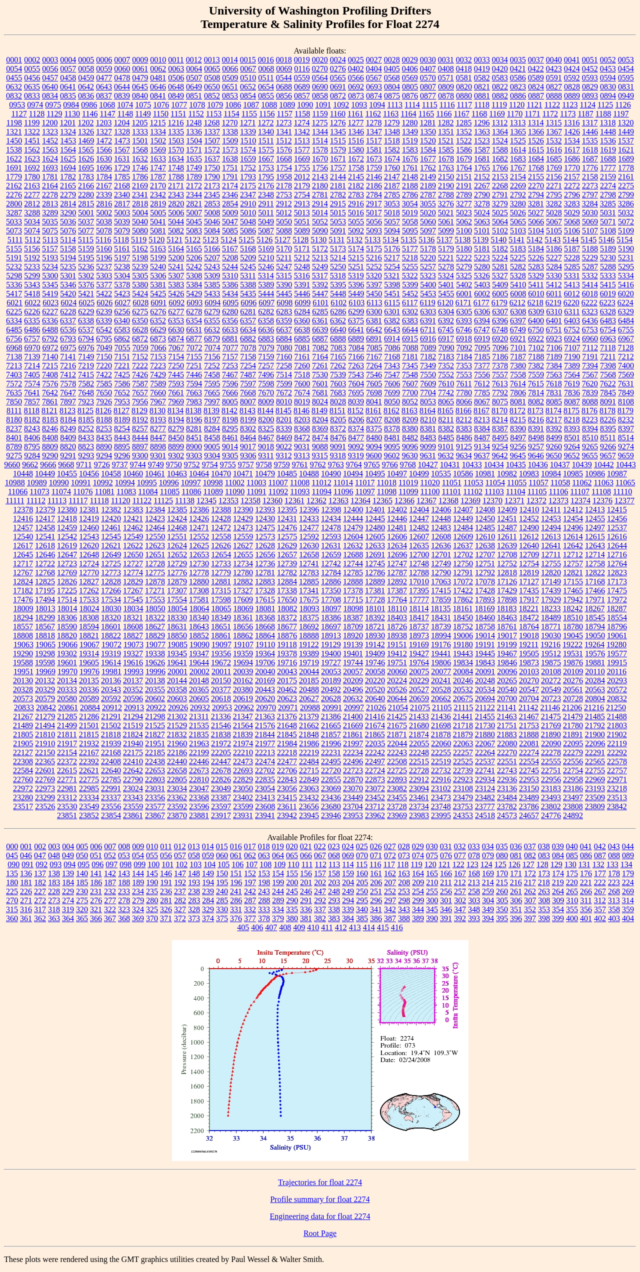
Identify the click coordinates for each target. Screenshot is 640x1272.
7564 (572, 374)
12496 (573, 527)
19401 (353, 653)
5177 (410, 248)
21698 (441, 725)
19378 (287, 653)
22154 (67, 752)
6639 (320, 329)
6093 (194, 302)
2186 (374, 185)
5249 (320, 266)
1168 (479, 113)
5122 (192, 239)
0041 (572, 59)
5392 (320, 284)
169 (488, 873)
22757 (617, 770)
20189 (331, 680)
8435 (104, 437)
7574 (32, 383)
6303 (428, 311)
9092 (356, 446)
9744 (138, 464)
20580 (67, 698)
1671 (338, 158)
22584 (23, 770)
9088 (320, 446)
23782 (507, 806)
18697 (331, 626)
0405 (392, 68)
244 (278, 891)
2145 (356, 176)
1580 (356, 149)
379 (278, 918)
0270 (320, 68)
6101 (320, 302)
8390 (518, 428)
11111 (15, 500)
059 (208, 855)
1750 (212, 167)
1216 (176, 122)
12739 (287, 563)
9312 (284, 455)
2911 (266, 203)
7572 (14, 383)
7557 (500, 374)
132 (598, 864)
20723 (551, 698)
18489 (551, 617)
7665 (212, 392)
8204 (320, 419)
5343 (32, 284)
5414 (590, 284)
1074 (125, 104)
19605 (89, 662)
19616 (133, 662)
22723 (353, 770)
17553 (155, 599)
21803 (617, 725)
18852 (199, 635)
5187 (572, 248)
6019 (608, 293)
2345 (212, 194)
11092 (278, 491)
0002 (32, 59)
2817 (122, 203)
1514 (320, 140)
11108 (601, 491)
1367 (554, 131)
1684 (536, 158)
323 (124, 909)
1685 (554, 158)
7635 (14, 392)
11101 (451, 491)
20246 (463, 680)
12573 (265, 536)
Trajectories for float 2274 (320, 1182)
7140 (50, 356)
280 (152, 900)
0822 (500, 86)
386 (376, 918)
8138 (194, 410)
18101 (376, 608)
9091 (338, 446)
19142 (375, 644)
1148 (125, 113)
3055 (428, 203)
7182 (428, 356)
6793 (68, 338)
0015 (248, 59)
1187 (585, 113)
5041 (158, 221)
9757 (246, 464)
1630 (104, 158)
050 (82, 855)
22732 (441, 770)
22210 (243, 752)
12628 (265, 545)
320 (82, 909)
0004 (68, 59)
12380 (67, 509)
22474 (265, 761)
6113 (374, 302)
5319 (356, 275)
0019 (302, 59)
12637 (463, 545)
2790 (482, 194)
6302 (410, 311)
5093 (374, 230)
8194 (176, 419)
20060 (397, 671)
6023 (50, 302)
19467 (507, 653)
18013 (46, 608)
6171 (464, 302)
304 (488, 900)
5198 (140, 257)
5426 (176, 293)
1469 (86, 140)
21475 (551, 716)
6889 (356, 338)
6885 (302, 338)
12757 (573, 563)
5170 (284, 248)
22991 (111, 788)
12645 (23, 554)
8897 (140, 446)
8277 (158, 428)
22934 (485, 779)
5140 (498, 239)
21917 (67, 743)
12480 (375, 527)
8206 (356, 419)
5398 (392, 284)
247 (320, 891)
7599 (284, 383)
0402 (356, 68)
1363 (482, 131)
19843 (485, 662)
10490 (331, 473)
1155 (249, 113)
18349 (221, 617)
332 (250, 909)
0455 (14, 77)
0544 (284, 77)
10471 (243, 473)
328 (194, 909)
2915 (338, 203)
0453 (608, 68)
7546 (374, 374)
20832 (617, 698)
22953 (529, 779)
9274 (626, 446)
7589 (158, 383)
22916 (441, 779)
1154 (231, 113)
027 (390, 846)
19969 (46, 671)
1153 (214, 113)
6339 (104, 320)
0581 (464, 77)
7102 (536, 347)
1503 (176, 140)
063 (264, 855)
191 (166, 882)
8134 (176, 410)
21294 (133, 716)
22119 (616, 743)
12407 (463, 509)
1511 (266, 140)
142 (110, 873)
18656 (243, 626)
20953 (222, 707)
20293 (617, 680)
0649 (194, 86)
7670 (266, 392)
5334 (626, 275)
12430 (265, 518)
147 (180, 873)
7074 (212, 347)
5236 (86, 266)
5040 (140, 221)
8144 (266, 410)
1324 (68, 131)
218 (544, 882)
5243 (212, 266)
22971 (617, 779)
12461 (111, 527)
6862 (122, 338)
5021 (446, 212)
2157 (572, 176)
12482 (419, 527)
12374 (580, 500)
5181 (482, 248)
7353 (464, 365)
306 (516, 900)
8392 (554, 428)
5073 (14, 230)
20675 (463, 698)
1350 (428, 131)
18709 (353, 626)
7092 (464, 347)
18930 (375, 635)
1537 (626, 140)
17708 (331, 599)
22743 (507, 770)
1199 (32, 122)
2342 (158, 194)
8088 (590, 401)
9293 (86, 455)
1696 (104, 167)
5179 (446, 248)
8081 (518, 401)
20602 (155, 698)
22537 (485, 761)
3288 (32, 212)
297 (390, 900)
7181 (410, 356)
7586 (122, 383)
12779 (221, 572)
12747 (397, 563)
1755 (302, 167)
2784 (374, 194)
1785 (122, 176)
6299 (356, 311)
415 (383, 927)
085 (572, 855)
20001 (178, 671)
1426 (572, 131)
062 (250, 855)
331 (236, 909)
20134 (67, 680)
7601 (320, 383)
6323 (590, 311)
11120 (120, 500)
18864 (265, 635)
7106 (554, 347)
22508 (397, 761)
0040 (554, 59)
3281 (536, 203)
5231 (626, 257)
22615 (67, 770)
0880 (464, 95)
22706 (287, 770)
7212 (626, 356)
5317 (320, 275)
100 (154, 864)
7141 (68, 356)
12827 (89, 581)
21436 (441, 716)
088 (614, 855)
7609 (428, 383)
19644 (199, 662)
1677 (428, 158)
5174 (356, 248)
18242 (572, 608)
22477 (287, 761)
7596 (230, 383)
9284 (32, 455)
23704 (353, 806)
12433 (309, 518)
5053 (338, 221)
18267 (594, 608)
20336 (89, 689)
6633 (230, 329)
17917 (529, 599)
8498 (536, 437)
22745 (529, 770)
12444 (353, 518)
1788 (176, 176)
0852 (212, 95)
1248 (194, 122)
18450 (463, 617)
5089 (302, 230)
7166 (356, 356)
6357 (248, 320)
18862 (243, 635)
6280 (230, 311)
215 (502, 882)
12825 (45, 581)
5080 (140, 230)
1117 (464, 104)
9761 (300, 464)
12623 (155, 545)
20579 (45, 698)
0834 (50, 95)
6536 (68, 329)
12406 (441, 509)
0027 (374, 59)
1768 (536, 167)
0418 (464, 68)
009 (138, 846)
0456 (32, 77)
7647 (68, 392)
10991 (81, 482)
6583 (122, 329)
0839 (122, 95)
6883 (266, 338)
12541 (45, 536)
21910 (45, 743)
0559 (302, 77)
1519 (410, 140)
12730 (199, 563)
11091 (256, 491)
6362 (338, 320)
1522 (464, 140)
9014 (230, 446)
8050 (392, 401)
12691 (375, 554)
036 (516, 846)
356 (586, 909)
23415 (287, 797)
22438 (155, 761)
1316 (572, 122)
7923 (86, 401)
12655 (243, 554)
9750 (174, 464)
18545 (595, 617)
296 (376, 900)
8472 (302, 437)
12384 (155, 509)
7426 (140, 374)
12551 (177, 536)
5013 (302, 212)
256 (446, 891)
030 (432, 846)
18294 (23, 617)
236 (166, 891)
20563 (595, 689)
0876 (410, 95)
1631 (122, 158)
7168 (392, 356)
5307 (176, 275)
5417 (14, 293)
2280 (86, 194)
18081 (266, 608)
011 (166, 846)
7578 (68, 383)
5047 (230, 221)
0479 (140, 77)
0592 (572, 77)
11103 (494, 491)
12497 (595, 527)
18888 (309, 635)
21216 (594, 707)
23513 (617, 797)
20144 (177, 680)
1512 (284, 140)
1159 (320, 113)
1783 (86, 176)
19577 (617, 653)
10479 (265, 473)
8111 (14, 410)
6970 (32, 347)
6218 (536, 302)
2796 (572, 194)
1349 (410, 131)
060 (222, 855)
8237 (14, 428)
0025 (356, 59)
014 (208, 846)
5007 (194, 212)
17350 (331, 590)
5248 (302, 266)
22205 (221, 752)
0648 (176, 86)
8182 (32, 419)
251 (376, 891)
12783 (309, 572)
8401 (14, 437)
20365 (199, 689)
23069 (331, 788)
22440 (177, 761)
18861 (221, 635)
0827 (554, 86)
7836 (572, 392)
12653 (199, 554)
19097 (222, 644)
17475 (617, 590)
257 (460, 891)
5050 (284, 221)
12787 (397, 572)
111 (307, 864)
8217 (554, 419)
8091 (608, 401)
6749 (518, 329)
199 (278, 882)
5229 (590, 257)
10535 (441, 473)
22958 (573, 779)
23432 (309, 797)
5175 (374, 248)
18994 (441, 635)
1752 (248, 167)
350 (502, 909)
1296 (482, 122)
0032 (464, 59)
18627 (155, 626)
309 (558, 900)
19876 (573, 662)
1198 (14, 122)
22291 (595, 752)
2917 (374, 203)
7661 (176, 392)
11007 (278, 482)
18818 (45, 635)
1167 (462, 113)
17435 (529, 590)
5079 (122, 230)
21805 (23, 734)
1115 (430, 104)
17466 (595, 590)
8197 (212, 419)
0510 (248, 77)
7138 (14, 356)
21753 (529, 725)
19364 (265, 653)
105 (224, 864)
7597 (248, 383)
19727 (331, 662)
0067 (248, 68)
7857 (32, 401)
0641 (68, 86)
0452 (590, 68)
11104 (516, 491)
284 (208, 900)
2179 (302, 185)
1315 (554, 122)
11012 (321, 482)
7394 (590, 365)
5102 (500, 230)
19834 (463, 662)
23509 (595, 797)
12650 (133, 554)
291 (306, 900)
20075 (419, 671)
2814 (68, 203)
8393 (572, 428)
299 (418, 900)
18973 (419, 635)
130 (570, 864)
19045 (573, 635)
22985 (89, 788)
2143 (320, 176)
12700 (419, 554)
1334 (158, 131)
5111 (15, 239)
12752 (507, 563)
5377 (104, 284)
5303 (104, 275)
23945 (309, 815)
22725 (397, 770)
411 (326, 927)
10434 (494, 464)
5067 (554, 221)
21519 (133, 725)
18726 (397, 626)
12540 (23, 536)
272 (40, 900)
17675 (309, 599)
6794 (86, 338)
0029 (410, 59)
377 (250, 918)
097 (112, 864)
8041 (374, 401)
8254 (122, 428)
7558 (518, 374)
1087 (251, 104)
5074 (32, 230)
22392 (89, 761)
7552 (446, 374)
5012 (284, 212)
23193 (595, 788)
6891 (374, 338)
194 (208, 882)
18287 (616, 608)
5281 (500, 266)
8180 (14, 419)
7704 (428, 392)
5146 (606, 239)
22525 (463, 761)
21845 (287, 734)
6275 (140, 311)
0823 (518, 86)
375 (222, 918)
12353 (228, 500)
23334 (89, 797)
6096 (248, 302)
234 (138, 891)
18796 (617, 626)
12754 (529, 563)
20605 (199, 698)
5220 (428, 257)
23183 (551, 788)
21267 (23, 716)
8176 (590, 410)
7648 (86, 392)
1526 (536, 140)
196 (236, 882)
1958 (284, 176)
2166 (86, 185)
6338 (86, 320)
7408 (50, 374)
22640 (111, 770)
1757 (338, 167)
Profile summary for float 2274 (320, 1199)
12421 (133, 518)
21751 (507, 725)
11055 (516, 482)
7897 (68, 401)
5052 (320, 221)
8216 (536, 419)
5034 (32, 221)
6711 (428, 329)
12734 (243, 563)
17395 (419, 590)
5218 (410, 257)
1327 (104, 131)
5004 (140, 212)
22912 (419, 779)
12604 (353, 536)
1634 (176, 158)
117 (389, 864)
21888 (529, 734)
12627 (243, 545)
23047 (199, 788)
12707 (485, 554)
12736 (265, 563)
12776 (177, 572)
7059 (140, 347)
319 (68, 909)
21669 (353, 725)
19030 (551, 635)
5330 (554, 275)
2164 (50, 185)
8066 (464, 401)
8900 (194, 446)
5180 (464, 248)
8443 (122, 437)
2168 (122, 185)
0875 (392, 95)
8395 (608, 428)
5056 (374, 221)
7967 (158, 401)
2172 (194, 185)
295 (362, 900)
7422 (104, 374)
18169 (484, 608)
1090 (305, 104)
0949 (626, 95)
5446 (302, 293)
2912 (284, 203)
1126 (622, 104)
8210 (428, 419)
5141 (516, 239)
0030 (428, 59)
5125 (246, 239)
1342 (302, 131)
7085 (374, 347)
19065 (46, 644)
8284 (212, 428)
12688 (353, 554)
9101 (446, 446)
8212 (464, 419)
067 (320, 855)
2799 (626, 194)
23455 (397, 797)
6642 (374, 329)
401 (586, 918)
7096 (500, 347)
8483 (428, 437)
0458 (68, 77)
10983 (529, 473)
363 (54, 918)
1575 (266, 149)
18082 (288, 608)
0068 (266, 68)
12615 (595, 536)
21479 (573, 716)
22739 (463, 770)
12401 (375, 509)
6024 (68, 302)
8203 (302, 419)
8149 (320, 410)
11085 (170, 491)
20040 (265, 671)
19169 (419, 644)
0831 (626, 86)
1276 (338, 122)
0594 (608, 77)
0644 (122, 86)
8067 (482, 401)
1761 (410, 167)
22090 (551, 743)
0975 (53, 104)
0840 (140, 95)
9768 (408, 464)
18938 (397, 635)
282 (180, 900)
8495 (500, 437)
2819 (158, 203)
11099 (408, 491)
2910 (248, 203)
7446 (194, 374)
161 (376, 873)
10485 (287, 473)
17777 (419, 599)
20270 (529, 680)
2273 (590, 185)
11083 (126, 491)
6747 (482, 329)
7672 (284, 392)
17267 (133, 590)
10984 (551, 473)
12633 (375, 545)
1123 (570, 104)
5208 (230, 257)
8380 (410, 428)
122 (458, 864)
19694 (243, 662)
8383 (464, 428)
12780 (243, 572)
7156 (212, 356)
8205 (338, 419)
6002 (482, 293)
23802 (551, 806)
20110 (594, 671)
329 (208, 909)
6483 (608, 320)
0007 (122, 59)
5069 (590, 221)
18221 (528, 608)
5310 (230, 275)
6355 (212, 320)
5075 (50, 230)
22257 (463, 752)
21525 (155, 725)
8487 (482, 437)
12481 (397, 527)
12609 (463, 536)
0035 (518, 59)
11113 (57, 500)
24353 (463, 815)
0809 (446, 86)
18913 (331, 635)
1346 (356, 131)
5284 (554, 266)
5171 (302, 248)
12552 (199, 536)
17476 (23, 599)
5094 (392, 230)
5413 (572, 284)
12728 (155, 563)
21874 (419, 734)
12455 (595, 518)
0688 (284, 86)
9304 (212, 455)
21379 (309, 716)
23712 (375, 806)
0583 (500, 77)
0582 (482, 77)
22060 (441, 743)
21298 (155, 716)
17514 (67, 599)
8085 (554, 401)
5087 (266, 230)
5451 (392, 293)
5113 (50, 239)
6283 (284, 311)
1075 (143, 104)
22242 (375, 752)
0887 (536, 95)
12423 (155, 518)
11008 (300, 482)
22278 (551, 752)
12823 (617, 572)
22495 (331, 761)
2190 (446, 185)
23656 (309, 806)
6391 (428, 320)
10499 (419, 473)
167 (460, 873)
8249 (68, 428)
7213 (14, 365)
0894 (608, 95)
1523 (482, 140)
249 (348, 891)
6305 (464, 311)
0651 (230, 86)
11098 (386, 491)
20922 (156, 707)
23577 (155, 806)
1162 (373, 113)
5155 (14, 248)
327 (180, 909)
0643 (104, 86)
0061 (140, 68)
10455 (67, 473)
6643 (392, 329)
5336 (14, 284)
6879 (212, 338)
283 (194, 900)
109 (280, 864)
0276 (338, 68)
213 (474, 882)
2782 (338, 194)
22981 (67, 788)
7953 (122, 401)
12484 (463, 527)
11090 (234, 491)
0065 (212, 68)
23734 (419, 806)
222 (600, 882)
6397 (518, 320)
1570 (176, 149)
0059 (104, 68)
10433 (472, 464)
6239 (104, 311)
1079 (215, 104)
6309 (536, 311)
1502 (158, 140)
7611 (464, 383)
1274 (302, 122)
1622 (14, 158)
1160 (338, 113)
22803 (155, 779)
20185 (309, 680)
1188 (603, 113)
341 (376, 909)
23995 (441, 815)
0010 (158, 59)
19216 (550, 644)
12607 (419, 536)
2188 (410, 185)
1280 (410, 122)
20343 (111, 689)
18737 (419, 626)
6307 (500, 311)
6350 (140, 320)
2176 (266, 185)
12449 (463, 518)
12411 (550, 509)
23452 (375, 797)
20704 (529, 698)
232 (110, 891)
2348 (266, 194)
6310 (554, 311)
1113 (394, 104)
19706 (265, 662)
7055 (122, 347)
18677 (287, 626)
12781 (265, 572)
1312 (500, 122)
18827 (133, 635)
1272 (266, 122)
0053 (626, 59)
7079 (266, 347)
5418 (32, 293)
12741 (309, 563)
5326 (482, 275)
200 (292, 882)
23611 (286, 806)
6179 (500, 302)
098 (126, 864)
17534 (111, 599)
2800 (14, 203)
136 (26, 873)
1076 (161, 104)
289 (278, 900)
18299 (45, 617)
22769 (45, 779)
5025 (500, 212)
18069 (244, 608)
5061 (446, 221)
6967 (626, 338)
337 (320, 909)
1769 (554, 167)
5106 (572, 230)
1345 (338, 131)
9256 (518, 446)
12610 (485, 536)
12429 (243, 518)
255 (432, 891)
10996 (169, 482)
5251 (356, 266)
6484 (626, 320)
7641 (32, 392)
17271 (155, 590)
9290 (50, 455)
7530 (320, 374)
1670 (320, 158)
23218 (617, 788)
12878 (155, 581)
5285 (572, 266)
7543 (356, 374)
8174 (554, 410)
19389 (309, 653)
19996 (156, 671)
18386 (331, 617)
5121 (174, 239)
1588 (500, 149)
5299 (32, 275)
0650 (212, 86)
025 (362, 846)
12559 (243, 536)
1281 (428, 122)
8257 (140, 428)
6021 (14, 302)
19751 (397, 662)
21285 (67, 716)
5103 (518, 230)
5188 (590, 248)
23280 (23, 797)
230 (82, 891)
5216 (374, 257)
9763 (336, 464)
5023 (464, 212)
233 (124, 891)
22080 (507, 743)
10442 (604, 464)
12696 (397, 554)
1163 (390, 113)
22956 (551, 779)
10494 (353, 473)
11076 (82, 491)
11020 (430, 482)
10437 (560, 464)
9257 (536, 446)
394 (488, 918)
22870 (353, 779)
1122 (552, 104)
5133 (372, 239)
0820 (464, 86)
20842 (46, 707)
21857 (331, 734)
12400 (353, 509)
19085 (178, 644)
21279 (45, 716)
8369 (320, 428)
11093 (300, 491)
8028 (338, 401)
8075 (500, 401)
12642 (573, 545)
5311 (248, 275)
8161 (374, 410)
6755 (626, 329)
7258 (284, 365)
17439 (551, 590)
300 (432, 900)
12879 (177, 581)
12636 (441, 545)
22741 (485, 770)
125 (500, 864)
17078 (485, 581)
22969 (595, 779)
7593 (176, 383)
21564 (243, 725)
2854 (230, 203)
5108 (608, 230)
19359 (243, 653)
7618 (554, 383)
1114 (412, 104)
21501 (89, 725)
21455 (485, 716)
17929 (551, 599)
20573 (23, 698)
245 (292, 891)
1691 (14, 167)
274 (68, 900)
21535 (199, 725)
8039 (356, 401)
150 (222, 873)
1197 (620, 113)
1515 (338, 140)
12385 (177, 509)
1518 (392, 140)
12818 (507, 572)
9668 (66, 464)
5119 (138, 239)
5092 (356, 230)
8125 (86, 410)
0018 (284, 59)
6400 (536, 320)
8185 (86, 419)
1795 (266, 176)
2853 (212, 203)
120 (430, 864)
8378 (392, 428)
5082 (176, 230)
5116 (103, 239)
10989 (37, 482)
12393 (265, 509)
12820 (551, 572)
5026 (518, 212)
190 (152, 882)
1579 (338, 149)
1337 (212, 131)
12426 (199, 518)
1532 (554, 140)
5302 (86, 275)
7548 (410, 374)
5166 (212, 248)
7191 (590, 356)
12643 (595, 545)
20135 (89, 680)
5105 (554, 230)
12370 (492, 500)
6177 (482, 302)
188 (124, 882)
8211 (446, 419)
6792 (50, 338)
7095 (482, 347)
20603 (177, 698)
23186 (573, 788)
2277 (32, 194)
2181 (338, 185)
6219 (554, 302)
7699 (392, 392)
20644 (397, 698)
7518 (302, 374)
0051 (590, 59)
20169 (265, 680)
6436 (590, 320)
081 (516, 855)
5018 (392, 212)
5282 (518, 266)
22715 (309, 770)
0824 (536, 86)
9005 (212, 446)
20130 (23, 680)
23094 (419, 788)
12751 (485, 563)
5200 (176, 257)
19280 (616, 644)
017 (250, 846)
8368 (302, 428)
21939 (111, 743)
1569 (158, 149)
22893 (397, 779)
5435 (248, 293)
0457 (50, 77)
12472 (221, 527)
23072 (375, 788)
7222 (140, 365)
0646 (158, 86)
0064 (194, 68)
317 (40, 909)
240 (222, 891)
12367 (426, 500)
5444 (266, 293)
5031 (608, 212)
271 (26, 900)
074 (418, 855)
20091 (485, 671)
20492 (331, 689)
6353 (176, 320)
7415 (86, 374)
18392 (375, 617)
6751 (554, 329)
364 (68, 918)
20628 (331, 698)
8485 (446, 437)
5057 (392, 221)
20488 (309, 689)
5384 (194, 284)
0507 (194, 77)
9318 (338, 455)
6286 (338, 311)
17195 (45, 590)
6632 (212, 329)
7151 (122, 356)
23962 (375, 815)
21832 (177, 734)
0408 (446, 68)
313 (614, 900)
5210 (266, 257)
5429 (194, 293)
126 (514, 864)
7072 (194, 347)
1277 (356, 122)
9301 (158, 455)
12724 (89, 563)
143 (124, 873)
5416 (626, 284)
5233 (32, 266)
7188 (536, 356)
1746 (140, 167)
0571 (446, 77)
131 (584, 864)
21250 (616, 707)
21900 (595, 734)
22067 (485, 743)
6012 (572, 293)
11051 (452, 482)
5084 (212, 230)
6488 (50, 329)
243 (264, 891)
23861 (133, 815)
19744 (353, 662)
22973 (45, 788)
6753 (590, 329)
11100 (430, 491)
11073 (39, 491)
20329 (45, 689)
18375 (309, 617)
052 (110, 855)
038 (544, 846)
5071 (608, 221)
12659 (331, 554)
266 (586, 891)
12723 (67, 563)
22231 (331, 752)
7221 (122, 365)
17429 (507, 590)
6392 (446, 320)
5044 (176, 221)
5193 (50, 257)
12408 (485, 509)
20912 (112, 707)
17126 (507, 581)
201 (306, 882)
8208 (392, 419)
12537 (617, 527)
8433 (86, 437)
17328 (265, 590)
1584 (428, 149)
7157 (230, 356)
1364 (500, 131)
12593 (331, 536)
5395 (338, 284)
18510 (573, 617)
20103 (529, 671)
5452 (410, 293)
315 (12, 909)
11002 (234, 482)
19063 (24, 644)
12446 (397, 518)
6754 (608, 329)
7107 (572, 347)
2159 (608, 176)
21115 (463, 707)
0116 (302, 68)
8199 (248, 419)
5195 (86, 257)
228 (54, 891)
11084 (148, 491)
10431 (450, 464)
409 (299, 927)
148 (194, 873)
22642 (133, 770)
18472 (529, 617)
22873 (375, 779)
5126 (264, 239)
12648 (89, 554)
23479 (463, 797)
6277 (176, 311)
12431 (287, 518)
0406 (410, 68)
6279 (212, 311)
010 (152, 846)
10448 (23, 473)
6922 (536, 338)
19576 (595, 653)
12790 (441, 572)
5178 (428, 248)
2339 (104, 194)
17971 (595, 599)
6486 (32, 329)
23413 (265, 797)
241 (236, 891)
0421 (518, 68)
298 (404, 900)
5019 (410, 212)
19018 (529, 635)
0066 (230, 68)
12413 (595, 509)
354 (558, 909)
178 (614, 873)
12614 (573, 536)
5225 (518, 257)
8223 (590, 419)
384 (348, 918)
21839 (243, 734)
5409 (500, 284)
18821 (89, 635)
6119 (427, 302)
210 (432, 882)
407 (271, 927)
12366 (404, 500)
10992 (103, 482)
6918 (464, 338)
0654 (266, 86)
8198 (230, 419)
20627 (309, 698)
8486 (464, 437)
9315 (320, 455)
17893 (485, 599)
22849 (309, 779)
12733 (221, 563)
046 (26, 855)
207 (390, 882)
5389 (266, 284)
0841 (158, 95)
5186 (554, 248)
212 (460, 882)
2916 (356, 203)
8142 (230, 410)
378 (264, 918)
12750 (463, 563)
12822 (595, 572)
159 (348, 873)
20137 (133, 680)
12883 (265, 581)
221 (586, 882)
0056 (50, 68)
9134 (482, 446)
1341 (284, 131)
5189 (608, 248)
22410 (133, 761)
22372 (67, 761)
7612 (482, 383)
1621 (626, 149)
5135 (408, 239)
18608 (133, 626)
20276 (573, 680)
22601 (45, 770)
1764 (464, 167)
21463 (507, 716)
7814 (536, 392)
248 (334, 891)
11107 (580, 491)
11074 (61, 491)
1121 (534, 104)
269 (628, 891)
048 (54, 855)
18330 (177, 617)
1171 (532, 113)
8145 (284, 410)
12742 (331, 563)
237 (180, 891)
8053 (428, 401)
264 (558, 891)
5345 (50, 284)
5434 (230, 293)
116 (375, 864)
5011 (266, 212)
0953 (17, 104)
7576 (50, 383)
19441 (441, 653)
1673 (374, 158)
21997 (353, 743)
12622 (133, 545)
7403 (14, 374)
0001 (14, 59)
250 (362, 891)
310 (572, 900)
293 (334, 900)
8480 (374, 437)
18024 (90, 608)
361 (26, 918)
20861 (68, 707)
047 (40, 855)
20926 (178, 707)
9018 (266, 446)
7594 (194, 383)
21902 (617, 734)
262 (530, 891)
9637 (482, 455)
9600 (374, 455)
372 (180, 918)
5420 (68, 293)
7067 (176, 347)
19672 (221, 662)
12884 (287, 581)
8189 (122, 419)
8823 (86, 446)
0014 (230, 59)
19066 (68, 644)
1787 (158, 176)
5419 (50, 293)
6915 (410, 338)
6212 (518, 302)
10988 (15, 482)
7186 (500, 356)
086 (586, 855)
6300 (374, 311)
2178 (284, 185)
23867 (155, 815)
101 (168, 864)
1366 (536, 131)
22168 (111, 752)
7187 (518, 356)
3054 (410, 203)
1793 (248, 176)
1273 (284, 122)
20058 (375, 671)
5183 (518, 248)
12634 (397, 545)
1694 (68, 167)
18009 (24, 608)
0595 (626, 77)
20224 (397, 680)
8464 (248, 437)
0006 (104, 59)
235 (152, 891)
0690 (320, 86)
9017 (248, 446)
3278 (482, 203)
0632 (14, 86)
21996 (331, 743)
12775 (155, 572)
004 (68, 846)
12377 (624, 500)
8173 (536, 410)
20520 (375, 689)
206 (376, 882)
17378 (353, 590)
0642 (86, 86)
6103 (356, 302)
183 (54, 882)
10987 (617, 473)
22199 (199, 752)
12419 (89, 518)
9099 (428, 446)
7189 (554, 356)
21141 (506, 707)
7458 (212, 374)
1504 (194, 140)
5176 (392, 248)
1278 (374, 122)
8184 (68, 419)
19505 (529, 653)
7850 (14, 401)
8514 (626, 437)
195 (222, 882)
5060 (428, 221)
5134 (390, 239)
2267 (482, 185)
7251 (194, 365)
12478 (331, 527)
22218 (287, 752)
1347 (374, 131)
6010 (536, 293)
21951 (155, 743)
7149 (86, 356)
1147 (107, 113)
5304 (122, 275)
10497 (397, 473)
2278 (50, 194)
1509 (230, 140)
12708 (507, 554)
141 (96, 873)
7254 (248, 365)
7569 (626, 374)
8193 (158, 419)
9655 (590, 455)
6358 (266, 320)
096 (98, 864)
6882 (248, 338)
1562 (32, 149)
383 (334, 918)
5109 (626, 230)
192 (180, 882)
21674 (375, 725)
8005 (230, 401)
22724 (375, 770)
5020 (428, 212)
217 (530, 882)
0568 (392, 77)
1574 (248, 149)
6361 (320, 320)
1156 (266, 113)
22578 (617, 761)
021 (306, 846)
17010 (419, 581)
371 (166, 918)
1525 (518, 140)
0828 (572, 86)
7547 (392, 374)
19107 (244, 644)
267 (600, 891)
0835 (68, 95)
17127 (529, 581)
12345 (206, 500)
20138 (155, 680)
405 (243, 927)
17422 (463, 590)
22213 (265, 752)
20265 (507, 680)
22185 (155, 752)
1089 (287, 104)
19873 (529, 662)
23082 (397, 788)
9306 (248, 455)
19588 (23, 662)
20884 (90, 707)
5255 (410, 266)
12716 (617, 554)
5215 (356, 257)
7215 (50, 365)
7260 (302, 365)
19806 (441, 662)
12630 (309, 545)
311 (586, 900)
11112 (36, 500)
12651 (155, 554)
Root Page (320, 1233)
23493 (551, 797)
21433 (419, 716)
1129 (54, 113)
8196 (194, 419)
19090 (200, 644)
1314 (536, 122)
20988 (310, 707)
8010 (284, 401)
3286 (626, 203)
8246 (50, 428)
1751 (230, 167)
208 (404, 882)
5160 (104, 248)
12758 (595, 563)
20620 (265, 698)
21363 (265, 716)
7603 (338, 383)
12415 (617, 509)
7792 (500, 392)
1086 (233, 104)
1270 (230, 122)
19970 (68, 671)
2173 (212, 185)
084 (558, 855)
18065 (222, 608)
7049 (104, 347)
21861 (353, 734)
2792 (518, 194)
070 (362, 855)
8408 (50, 437)
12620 (89, 545)
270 (12, 900)
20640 (375, 698)
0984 (71, 104)
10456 (89, 473)
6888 (338, 338)
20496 (353, 689)
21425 (397, 716)
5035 (50, 221)
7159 (266, 356)
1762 (428, 167)
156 (306, 873)
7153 (158, 356)
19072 (112, 644)
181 (26, 882)
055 (152, 855)
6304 (446, 311)
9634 (464, 455)
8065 (446, 401)
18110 (397, 608)
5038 (104, 221)
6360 (302, 320)
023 (334, 846)
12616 (617, 536)
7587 (140, 383)
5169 (266, 248)
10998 (213, 482)
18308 (89, 617)
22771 (67, 779)
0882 (500, 95)
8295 (230, 428)
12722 (45, 563)
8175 (572, 410)
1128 (36, 113)
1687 (590, 158)
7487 (248, 374)
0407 (428, 68)
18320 (111, 617)
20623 (287, 698)
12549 (133, 536)
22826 (221, 779)
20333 (67, 689)
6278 (194, 311)
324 (138, 909)
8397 (626, 428)
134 (626, 864)
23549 (89, 806)
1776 (590, 167)
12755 (551, 563)
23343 (133, 797)
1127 (18, 113)
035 (502, 846)
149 (208, 873)
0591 (554, 77)
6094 (212, 302)
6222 (590, 302)
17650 (287, 599)
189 (138, 882)
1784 (104, 176)
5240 (158, 266)
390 (432, 918)
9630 (410, 455)
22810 (199, 779)
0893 (590, 95)
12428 (221, 518)
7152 (140, 356)
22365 (45, 761)
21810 (45, 734)
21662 (309, 725)
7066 (158, 347)
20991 (332, 707)
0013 (212, 59)
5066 (536, 221)
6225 (14, 311)
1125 (605, 104)
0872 (338, 95)
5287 (590, 266)
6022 (32, 302)
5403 (482, 284)
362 (40, 918)
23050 (243, 788)
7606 (392, 383)
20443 (265, 689)
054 (138, 855)
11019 (408, 482)
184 (68, 882)
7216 (68, 365)
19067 (90, 644)
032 (460, 846)
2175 (248, 185)
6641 (356, 329)
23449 (353, 797)
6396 (500, 320)
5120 (156, 239)
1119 (499, 104)
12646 (45, 554)
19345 (177, 653)
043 (614, 846)
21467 (529, 716)
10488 (309, 473)
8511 (608, 437)
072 (390, 855)
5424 (140, 293)
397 (530, 918)
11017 (364, 482)
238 (194, 891)
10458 (111, 473)
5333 (608, 275)
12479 (353, 527)
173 (544, 873)
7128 (626, 347)
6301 (392, 311)
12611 (506, 536)
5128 (300, 239)
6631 (194, 329)
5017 (374, 212)
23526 (45, 806)
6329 (626, 311)
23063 (309, 788)
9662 (30, 464)
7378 (500, 365)
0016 (266, 59)
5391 (302, 284)
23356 (155, 797)
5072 (626, 221)
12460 (89, 527)
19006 (463, 635)
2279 (68, 194)
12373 (558, 500)
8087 (572, 401)
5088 (284, 230)
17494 (45, 599)
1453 (68, 140)
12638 (485, 545)
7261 (320, 365)
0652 (248, 86)
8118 (32, 410)
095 (84, 864)
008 (124, 846)
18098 (354, 608)
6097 (266, 302)
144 (138, 873)
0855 (266, 95)
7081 (302, 347)
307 (530, 900)
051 (96, 855)
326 (166, 909)
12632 (353, 545)
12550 (155, 536)
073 (404, 855)
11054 (495, 482)
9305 (230, 455)
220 (572, 882)
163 (404, 873)
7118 (608, 347)
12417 (45, 518)
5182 (500, 248)
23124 (485, 788)
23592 (177, 806)
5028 (554, 212)
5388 (248, 284)
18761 (507, 626)
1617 (572, 149)
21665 (331, 725)
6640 (338, 329)
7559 (536, 374)
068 (334, 855)
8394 (590, 428)
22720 (331, 770)
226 (26, 891)
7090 (446, 347)
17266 (111, 590)
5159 (86, 248)
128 (542, 864)
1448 (608, 131)
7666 (230, 392)
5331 (572, 275)
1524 (500, 140)
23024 (133, 788)
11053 (473, 482)
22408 (111, 761)
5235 (68, 266)
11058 (560, 482)
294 (348, 900)
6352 (158, 320)
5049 (266, 221)
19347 (199, 653)
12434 (331, 518)
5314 (266, 275)
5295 (626, 266)
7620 (590, 383)
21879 (463, 734)
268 (614, 891)
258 (474, 891)
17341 (309, 590)
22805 (177, 779)
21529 (177, 725)
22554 (529, 761)
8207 (374, 419)
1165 (426, 113)
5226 (536, 257)
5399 (410, 284)
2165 (68, 185)
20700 (507, 698)
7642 (50, 392)
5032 (626, 212)
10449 (45, 473)
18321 (133, 617)
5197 (122, 257)
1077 (179, 104)
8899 (176, 446)
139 (68, 873)
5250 (338, 266)
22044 (397, 743)
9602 (392, 455)
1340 (266, 131)
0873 (356, 95)
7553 (464, 374)
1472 (104, 140)
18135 (440, 608)
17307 (177, 590)
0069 (284, 68)
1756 (320, 167)
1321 (14, 131)
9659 (626, 455)
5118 (121, 239)
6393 (464, 320)
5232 (14, 266)
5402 (464, 284)
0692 (356, 86)
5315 (284, 275)
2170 (158, 185)
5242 (194, 266)
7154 (176, 356)
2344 (194, 194)
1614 (518, 149)
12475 (265, 527)
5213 (320, 257)
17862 (463, 599)
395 (502, 918)
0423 (554, 68)
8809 (50, 446)
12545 (111, 536)
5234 (50, 266)
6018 (590, 293)
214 (488, 882)
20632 (353, 698)
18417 (419, 617)
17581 (199, 599)
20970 (266, 707)
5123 (210, 239)
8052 (410, 401)
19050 (595, 635)
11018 (386, 482)
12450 (485, 518)
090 (14, 864)
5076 (68, 230)
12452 (529, 518)
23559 (133, 806)
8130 (158, 410)
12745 (375, 563)
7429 (158, 374)
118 (402, 864)
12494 (551, 527)
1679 (464, 158)
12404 (419, 509)
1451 (32, 140)
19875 (551, 662)
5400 (428, 284)
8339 (284, 428)
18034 (134, 608)
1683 (518, 158)
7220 (104, 365)
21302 (177, 716)
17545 (133, 599)
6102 (338, 302)
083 (544, 855)
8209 (410, 419)
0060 (122, 68)
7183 (446, 356)
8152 (356, 410)
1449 (626, 131)
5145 (588, 239)
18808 (23, 635)
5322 (410, 275)
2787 (428, 194)
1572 (212, 149)
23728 (397, 806)
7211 (608, 356)
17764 (397, 599)
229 (68, 891)
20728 (573, 698)
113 (334, 864)
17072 (463, 581)
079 (488, 855)
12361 (294, 500)
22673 (199, 770)
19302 (67, 653)
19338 (155, 653)
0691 (338, 86)
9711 (84, 464)
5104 (536, 230)
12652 (177, 554)
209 (418, 882)
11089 (213, 491)
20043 (287, 671)
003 (54, 846)
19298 (45, 653)
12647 (67, 554)
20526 (397, 689)
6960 (590, 338)
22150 (45, 752)
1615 (536, 149)
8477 (356, 437)
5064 (500, 221)
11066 (18, 491)
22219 (309, 752)
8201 (284, 419)
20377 (221, 689)
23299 (45, 797)
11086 (191, 491)
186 (96, 882)
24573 (507, 815)
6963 (608, 338)
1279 (392, 122)
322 (110, 909)
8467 (266, 437)
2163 (32, 185)
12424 (177, 518)
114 (348, 864)
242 (250, 891)
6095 (230, 302)
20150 (221, 680)
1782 (68, 176)
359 (628, 909)
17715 (353, 599)
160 (362, 873)
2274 (608, 185)
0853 (230, 95)
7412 (68, 374)
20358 (177, 689)
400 (572, 918)
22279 (573, 752)
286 (236, 900)
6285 (320, 311)
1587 (482, 149)
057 (180, 855)
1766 (500, 167)
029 (418, 846)
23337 (111, 797)
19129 (331, 644)
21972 (221, 743)
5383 (176, 284)
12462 (133, 527)
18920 (353, 635)
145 (152, 873)
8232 (626, 419)
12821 (573, 572)
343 (404, 909)
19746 (375, 662)
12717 (23, 563)
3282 (554, 203)
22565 (595, 761)
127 (528, 864)
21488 (617, 716)
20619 (243, 698)
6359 (284, 320)
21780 (573, 725)
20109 (573, 671)
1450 (14, 140)
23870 (177, 815)
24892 (573, 815)
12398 (331, 509)
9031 (302, 446)
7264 (374, 365)
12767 (23, 572)
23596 (199, 806)
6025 (86, 302)
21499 (67, 725)
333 (264, 909)
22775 (89, 779)
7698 (374, 392)
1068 (107, 104)
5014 (320, 212)
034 (488, 846)
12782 (287, 572)
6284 (302, 311)
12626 (221, 545)
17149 (551, 581)
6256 (122, 311)
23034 (177, 788)
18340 (199, 617)
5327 (500, 275)
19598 (45, 662)
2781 (320, 194)
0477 (104, 77)
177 (600, 873)
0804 (392, 86)
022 (320, 846)
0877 (428, 95)
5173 (338, 248)
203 (334, 882)
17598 (221, 599)
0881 (482, 95)
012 (180, 846)
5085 (230, 230)
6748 (500, 329)
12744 (353, 563)
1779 (14, 176)
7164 (320, 356)
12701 (441, 554)
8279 (176, 428)
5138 (462, 239)
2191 (464, 185)
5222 (464, 257)
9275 (14, 455)
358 (614, 909)
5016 (356, 212)
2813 (50, 203)
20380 (243, 689)
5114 (68, 239)
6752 (572, 329)
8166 (464, 410)
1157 (284, 113)
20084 (463, 671)
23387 (221, 797)
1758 (356, 167)
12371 (514, 500)
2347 (248, 194)
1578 (320, 149)
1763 (446, 167)
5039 (122, 221)
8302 (248, 428)
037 (530, 846)
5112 (32, 239)
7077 (230, 347)
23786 (529, 806)
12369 (470, 500)
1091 (323, 104)
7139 (32, 356)
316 (26, 909)
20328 (23, 689)
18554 (617, 617)
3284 (590, 203)
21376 (287, 716)
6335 (32, 320)
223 (614, 882)
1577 (302, 149)
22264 (485, 752)
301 (446, 900)
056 (166, 855)
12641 (551, 545)
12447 (419, 518)
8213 (482, 419)
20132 (45, 680)
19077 (156, 644)
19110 (265, 644)
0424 (572, 68)
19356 (221, 653)
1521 (446, 140)
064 (278, 855)
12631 (331, 545)
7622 (608, 383)
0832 (14, 95)
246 (306, 891)
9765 (372, 464)
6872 (140, 338)
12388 (221, 509)
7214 (32, 365)
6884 (284, 338)
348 (474, 909)
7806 (518, 392)
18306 (67, 617)
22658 (177, 770)
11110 (622, 491)
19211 (528, 644)
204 (348, 882)
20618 (221, 698)
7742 (446, 392)
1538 (14, 149)
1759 (374, 167)
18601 (111, 626)
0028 (392, 59)
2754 (302, 194)
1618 (590, 149)
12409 (507, 509)
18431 (441, 617)
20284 (595, 680)
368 (124, 918)
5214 (338, 257)
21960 (177, 743)
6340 (122, 320)
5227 (554, 257)
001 (26, 846)
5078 (104, 230)
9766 (390, 464)
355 (572, 909)
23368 (199, 797)
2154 (518, 176)
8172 (518, 410)
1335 (176, 131)
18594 (89, 626)
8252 (86, 428)
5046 (212, 221)
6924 (572, 338)
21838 (221, 734)
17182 (23, 590)
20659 (419, 698)
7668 (248, 392)
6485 (14, 329)
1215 (158, 122)
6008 (518, 293)
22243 (397, 752)
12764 (617, 563)
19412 (397, 653)
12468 (177, 527)
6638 (302, 329)
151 (236, 873)
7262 (338, 365)
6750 (536, 329)
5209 (248, 257)
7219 (86, 365)
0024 (338, 59)
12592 (309, 536)
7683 (338, 392)
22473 (243, 761)
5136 (426, 239)
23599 (243, 806)
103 (196, 864)
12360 (272, 500)
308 (544, 900)
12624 (177, 545)
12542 (67, 536)
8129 (140, 410)
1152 (196, 113)
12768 (45, 572)
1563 (50, 149)
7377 (482, 365)
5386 (230, 284)
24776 (551, 815)
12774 (133, 572)
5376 (86, 284)
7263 (356, 365)
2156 (554, 176)
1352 (464, 131)
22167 (89, 752)
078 (474, 855)
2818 (140, 203)
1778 (626, 167)
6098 (284, 302)
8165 (446, 410)
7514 (284, 374)
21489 (23, 725)
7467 (230, 374)
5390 (284, 284)
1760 (392, 167)
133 (612, 864)
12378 (23, 509)
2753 (284, 194)
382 (320, 918)
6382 (392, 320)
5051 (302, 221)
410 (313, 927)
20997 (354, 707)
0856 (284, 95)
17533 (89, 599)
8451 (194, 437)
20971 (288, 707)
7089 (428, 347)
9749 (156, 464)
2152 (482, 176)
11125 (163, 500)
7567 (590, 374)
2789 (464, 194)
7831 (554, 392)
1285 (464, 122)
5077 (86, 230)
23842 (617, 806)
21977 (265, 743)
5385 (212, 284)
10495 (375, 473)
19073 (134, 644)
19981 (112, 671)
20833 (24, 707)
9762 (318, 464)
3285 (608, 203)
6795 (104, 338)
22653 (155, 770)
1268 (212, 122)
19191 (485, 644)
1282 (446, 122)
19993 (134, 671)
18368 (265, 617)
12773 (111, 572)
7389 (572, 365)
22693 (243, 770)
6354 (194, 320)
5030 (590, 212)
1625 (68, 158)
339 (348, 909)
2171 (176, 185)
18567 (45, 626)
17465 (573, 590)
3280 (518, 203)
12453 (551, 518)
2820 (176, 203)
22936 (507, 779)
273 (54, 900)
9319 (356, 455)
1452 (50, 140)
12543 (89, 536)
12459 (67, 527)
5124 (228, 239)
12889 (375, 581)
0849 (176, 95)
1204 (122, 122)
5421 (86, 293)
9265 (590, 446)
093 (56, 864)
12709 (529, 554)
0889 (572, 95)
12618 (45, 545)
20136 (111, 680)
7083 (338, 347)
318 (54, 909)
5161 (122, 248)
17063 (441, 581)
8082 (536, 401)
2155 (536, 176)
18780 (573, 626)
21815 (89, 734)
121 (444, 864)
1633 (158, 158)
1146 (90, 113)
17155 (573, 581)
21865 (375, 734)
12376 (602, 500)
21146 (550, 707)
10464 (199, 473)
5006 (176, 212)
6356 (230, 320)
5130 (318, 239)
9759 (282, 464)
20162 (243, 680)
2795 (554, 194)
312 (600, 900)
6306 (482, 311)
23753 (463, 806)
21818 (111, 734)
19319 (111, 653)
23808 (573, 806)
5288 (608, 266)
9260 (554, 446)
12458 (45, 527)
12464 (155, 527)
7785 (482, 392)
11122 (142, 500)
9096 (410, 446)
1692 (32, 167)
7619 (572, 383)
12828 (111, 581)
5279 (464, 266)
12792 (485, 572)
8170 (500, 410)
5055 (356, 221)
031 (446, 846)
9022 (284, 446)
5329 (536, 275)
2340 (122, 194)
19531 (573, 653)
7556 (482, 374)
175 (572, 873)
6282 (266, 311)
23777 (485, 806)
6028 (140, 302)
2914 (320, 203)
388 (404, 918)
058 (194, 855)
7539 (338, 374)
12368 (448, 500)
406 (257, 927)
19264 (594, 644)
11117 (78, 500)
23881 (199, 815)
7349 (428, 365)
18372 (287, 617)
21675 (397, 725)
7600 (302, 383)
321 (96, 909)
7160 (284, 356)
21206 (572, 707)
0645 (140, 86)
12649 (111, 554)
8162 (392, 410)
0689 (302, 86)
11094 (322, 491)
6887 (320, 338)
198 (264, 882)
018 (264, 846)
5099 (446, 230)
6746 (464, 329)
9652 (572, 455)
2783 (356, 194)
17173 (617, 581)
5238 (122, 266)
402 (600, 918)
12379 (45, 509)
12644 (617, 545)
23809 (595, 806)
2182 (356, 185)
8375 (374, 428)
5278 (446, 266)
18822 (111, 635)
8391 (536, 428)
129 (556, 864)
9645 (518, 455)
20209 (353, 680)
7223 (158, 365)
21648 (287, 725)
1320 (626, 122)
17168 (595, 581)
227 (40, 891)
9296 (122, 455)
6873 (158, 338)
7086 (392, 347)
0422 (536, 68)
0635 (32, 86)
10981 (485, 473)
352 (530, 909)
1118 (482, 104)
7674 (302, 392)
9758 (264, 464)
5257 (428, 266)
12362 (316, 500)
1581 (374, 149)
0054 (14, 68)
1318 (608, 122)
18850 (177, 635)
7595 (212, 383)
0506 (176, 77)
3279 (500, 203)
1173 (568, 113)
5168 (248, 248)
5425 (158, 293)
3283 (572, 203)
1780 (32, 176)
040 (572, 846)
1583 (410, 149)
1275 (320, 122)
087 (600, 855)
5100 (464, 230)
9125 (464, 446)
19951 (24, 671)
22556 (573, 761)
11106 (558, 491)
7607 (410, 383)
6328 (608, 311)
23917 (221, 815)
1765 (482, 167)
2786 (410, 194)
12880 (199, 581)
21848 (309, 734)
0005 (86, 59)
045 (12, 855)
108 (266, 864)
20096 (507, 671)
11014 (343, 482)
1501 (140, 140)
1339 (248, 131)
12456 (617, 518)
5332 (590, 275)
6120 (446, 302)
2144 (338, 176)
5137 (444, 239)
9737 (120, 464)
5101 (482, 230)
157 (320, 873)
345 (432, 909)
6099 (302, 302)
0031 (446, 59)
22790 (133, 779)
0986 (89, 104)
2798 (608, 194)
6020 (626, 293)
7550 (428, 374)
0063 (176, 68)
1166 (444, 113)
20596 (133, 698)
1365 (518, 131)
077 (460, 855)
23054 (265, 788)
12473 (243, 527)
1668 (284, 158)
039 (558, 846)
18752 (463, 626)
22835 (265, 779)
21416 (375, 716)
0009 (140, 59)
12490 (529, 527)
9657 (608, 455)
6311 (572, 311)
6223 (608, 302)
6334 (14, 320)
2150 (446, 176)
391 (446, 918)
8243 (32, 428)
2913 (302, 203)
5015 (338, 212)
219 (558, 882)
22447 (221, 761)
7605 (374, 383)
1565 (86, 149)
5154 (624, 239)
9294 (104, 455)
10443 (626, 464)
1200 (50, 122)
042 (600, 846)
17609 (243, 599)
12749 (441, 563)
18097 (332, 608)
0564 (320, 77)
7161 (302, 356)
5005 (158, 212)
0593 (590, 77)
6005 (500, 293)
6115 (392, 302)
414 (369, 927)
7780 (464, 392)
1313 (518, 122)
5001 (86, 212)
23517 (23, 806)
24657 (529, 815)
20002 (200, 671)
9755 (228, 464)
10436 (538, 464)
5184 (536, 248)
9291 (68, 455)
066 (306, 855)
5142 (534, 239)
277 (110, 900)
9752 (192, 464)
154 (278, 873)
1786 (140, 176)
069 (348, 855)
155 (292, 873)
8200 (266, 419)
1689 (626, 158)
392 (460, 918)
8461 (230, 437)
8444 (140, 437)
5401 (446, 284)
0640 (50, 86)
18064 (200, 608)
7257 (266, 365)
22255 (441, 752)
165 (432, 873)
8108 (626, 401)
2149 (428, 176)
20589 (89, 698)
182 (40, 882)
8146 (302, 410)
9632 (446, 455)
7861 (50, 401)
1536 (608, 140)
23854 (111, 815)
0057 (68, 68)
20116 (616, 671)
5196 (104, 257)
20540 (507, 689)
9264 (572, 446)
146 (166, 873)
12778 (199, 572)
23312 (67, 797)
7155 (194, 356)
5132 (354, 239)
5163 (158, 248)
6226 (32, 311)
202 (320, 882)
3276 (446, 203)
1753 (266, 167)
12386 (199, 509)
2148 (410, 176)
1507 (212, 140)
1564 (68, 149)
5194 (68, 257)
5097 (428, 230)
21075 (420, 707)
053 (124, 855)
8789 (14, 446)
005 (82, 846)
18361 (243, 617)
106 (238, 864)
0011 (176, 59)
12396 (309, 509)
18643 (199, 626)
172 (530, 873)
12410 (529, 509)
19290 (23, 653)
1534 (572, 140)
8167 (482, 410)
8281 (194, 428)
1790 (212, 176)
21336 (221, 716)
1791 (230, 176)
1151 (178, 113)
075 (432, 855)
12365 (382, 500)
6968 (14, 347)
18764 (529, 626)
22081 (529, 743)
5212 (302, 257)
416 (397, 927)
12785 (353, 572)
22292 (617, 752)
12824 (23, 581)
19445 (485, 653)
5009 (230, 212)
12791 (463, 572)
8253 (104, 428)
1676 (410, 158)
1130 (72, 113)
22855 (331, 779)
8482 (410, 437)
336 (306, 909)
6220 (572, 302)
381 (306, 918)
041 (586, 846)
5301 (68, 275)
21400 (353, 716)
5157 (50, 248)
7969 (176, 401)
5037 (86, 221)
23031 (155, 788)
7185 (482, 356)
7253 (230, 365)
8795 (32, 446)
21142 (528, 707)
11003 (256, 482)
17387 (397, 590)
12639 (507, 545)
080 (502, 855)
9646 (536, 455)
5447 (320, 293)
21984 (287, 743)
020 (292, 846)
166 (446, 873)
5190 (626, 248)
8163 (410, 410)
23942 (287, 815)
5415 (608, 284)
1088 (269, 104)
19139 (353, 644)
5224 (500, 257)
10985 (573, 473)
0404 (374, 68)
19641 (177, 662)
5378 (122, 284)
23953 (353, 815)
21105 (442, 707)
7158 (248, 356)
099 (140, 864)
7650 (104, 392)
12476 (287, 527)
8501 (572, 437)
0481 (158, 77)
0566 (356, 77)
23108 (463, 788)
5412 (554, 284)
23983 (419, 815)
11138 (184, 500)
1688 (608, 158)
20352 (133, 689)
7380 (518, 365)
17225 (67, 590)
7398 (608, 365)
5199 (158, 257)
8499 (554, 437)
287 (250, 900)
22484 (309, 761)
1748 (176, 167)
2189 (428, 185)
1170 (514, 113)
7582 (86, 383)
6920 (500, 338)
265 (572, 891)
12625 (199, 545)
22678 (221, 770)
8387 (500, 428)
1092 (341, 104)
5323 (428, 275)
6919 (482, 338)
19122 (309, 644)
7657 (140, 392)
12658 (309, 554)
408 (285, 927)
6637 (284, 329)
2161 (626, 176)
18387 (353, 617)
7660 (158, 392)
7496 (266, 374)
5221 (446, 257)
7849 (626, 392)
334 (278, 909)
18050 (156, 608)
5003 (122, 212)
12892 (397, 581)
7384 (554, 365)
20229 (419, 680)
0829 (590, 86)
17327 (243, 590)
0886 (518, 95)
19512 (551, 653)
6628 (140, 329)
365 (82, 918)
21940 (133, 743)
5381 (158, 284)
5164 (176, 248)
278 (124, 900)
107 (252, 864)
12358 (250, 500)
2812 (32, 203)
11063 (604, 482)
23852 (89, 815)
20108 (551, 671)
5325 (464, 275)
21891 (573, 734)
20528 (441, 689)
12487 (507, 527)
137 (40, 873)
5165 (194, 248)
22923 (463, 779)
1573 (230, 149)
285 (222, 900)
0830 (608, 86)
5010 (248, 212)
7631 (626, 383)
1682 (500, 158)
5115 (86, 239)
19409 (375, 653)
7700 (410, 392)
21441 (463, 716)
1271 (248, 122)
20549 (551, 689)
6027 (122, 302)
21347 (243, 716)
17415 (441, 590)
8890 (104, 446)
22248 (419, 752)
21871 (397, 734)
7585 (104, 383)
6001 (464, 293)
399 (558, 918)
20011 (221, 671)
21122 (484, 707)
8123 (68, 410)
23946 (331, 815)
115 (362, 864)
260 (502, 891)
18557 (23, 626)
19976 (90, 671)
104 (210, 864)
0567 (374, 77)
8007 (248, 401)
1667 (266, 158)
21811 (66, 734)
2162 (14, 185)
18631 (177, 626)
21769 (551, 725)
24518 (485, 815)
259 (488, 891)
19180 (463, 644)
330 (222, 909)
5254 (392, 266)
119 (416, 864)
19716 (287, 662)
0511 (266, 77)
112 (320, 864)
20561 (573, 689)
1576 (284, 149)
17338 (287, 590)
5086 (248, 230)
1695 (86, 167)
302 (460, 900)
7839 (590, 392)
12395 (287, 509)
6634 (248, 329)
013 (194, 846)
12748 (419, 563)
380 (292, 918)
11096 (343, 491)
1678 (446, 158)
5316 (302, 275)
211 (446, 882)
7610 (446, 383)
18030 (112, 608)
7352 (446, 365)
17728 (375, 599)
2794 (536, 194)
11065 (625, 482)
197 (250, 882)
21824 (133, 734)
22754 (573, 770)
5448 (338, 293)
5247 (284, 266)
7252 (212, 365)
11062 (582, 482)
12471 (199, 527)
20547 (529, 689)
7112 (590, 347)
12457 (23, 527)
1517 (374, 140)
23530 (67, 806)
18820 (67, 635)
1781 (50, 176)
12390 (243, 509)
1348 (392, 131)
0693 (374, 86)
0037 (536, 59)
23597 (221, 806)
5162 (140, 248)
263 (544, 891)
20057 (353, 671)
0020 (320, 59)
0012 (194, 59)
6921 (518, 338)
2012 (302, 176)
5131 (336, 239)
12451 (507, 518)
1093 (359, 104)
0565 (338, 77)
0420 (500, 68)
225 (12, 891)
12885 (309, 581)
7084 (356, 347)
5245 (248, 266)
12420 (111, 518)
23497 (573, 797)
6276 (158, 311)
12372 (536, 500)
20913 (134, 707)
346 (446, 909)
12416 (23, 518)
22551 (507, 761)
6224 (626, 302)
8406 (32, 437)
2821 (194, 203)
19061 (617, 635)
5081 (158, 230)
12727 (133, 563)
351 (516, 909)
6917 (446, 338)
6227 (50, 311)
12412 (573, 509)
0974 (35, 104)
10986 (595, 473)
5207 (212, 257)
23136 (507, 788)
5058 (410, 221)
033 (474, 846)
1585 (446, 149)
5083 (194, 230)
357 (600, 909)
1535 (590, 140)
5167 (230, 248)
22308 (23, 761)
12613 (551, 536)
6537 (86, 329)
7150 (104, 356)
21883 (507, 734)
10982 (507, 473)
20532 (463, 689)
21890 (551, 734)
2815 (86, 203)
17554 (177, 599)
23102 (441, 788)
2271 (554, 185)
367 (110, 918)
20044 (309, 671)
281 (166, 900)
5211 (284, 257)
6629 (158, 329)
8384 (482, 428)
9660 (12, 464)
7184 (464, 356)
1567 (122, 149)
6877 (194, 338)
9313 (302, 455)
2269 (518, 185)
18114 (418, 608)
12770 (89, 572)
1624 (50, 158)
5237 (104, 266)
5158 (68, 248)
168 (474, 873)
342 (390, 909)
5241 (176, 266)
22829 (243, 779)
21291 (111, 716)
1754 (284, 167)
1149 (142, 113)
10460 (133, 473)
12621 (111, 545)
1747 (158, 167)
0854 (248, 95)
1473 (122, 140)
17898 (507, 599)
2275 (626, 185)
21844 (265, 734)
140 (82, 873)
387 (390, 918)
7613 (500, 383)
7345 (410, 365)
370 (152, 918)
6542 (104, 329)
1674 (392, 158)
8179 (626, 410)
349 (488, 909)
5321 (392, 275)
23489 (529, 797)
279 (138, 900)
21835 (199, 734)
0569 (410, 77)
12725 (111, 563)
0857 (302, 95)
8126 (104, 410)
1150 (160, 113)
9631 (428, 455)
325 (152, 909)
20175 (287, 680)
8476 (338, 437)
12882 (243, 581)
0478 (122, 77)
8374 (356, 428)
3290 (68, 212)
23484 (507, 797)
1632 (140, 158)
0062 (158, 68)
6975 (68, 347)
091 (28, 864)
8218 (572, 419)
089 (628, 855)
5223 (482, 257)
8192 (140, 419)
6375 (356, 320)
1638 (230, 158)
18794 (595, 626)
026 (376, 846)
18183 (506, 608)
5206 (194, 257)
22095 (573, 743)
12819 (529, 572)
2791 (500, 194)
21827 (155, 734)
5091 (338, 230)
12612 (529, 536)
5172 (320, 248)
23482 (485, 797)
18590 (67, 626)
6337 (68, 320)
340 (362, 909)
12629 (287, 545)
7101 (518, 347)
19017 (507, 635)
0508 (212, 77)
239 (208, 891)
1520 (428, 140)
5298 (14, 275)
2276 (14, 194)
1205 (140, 122)
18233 (550, 608)
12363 (338, 500)
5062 (464, 221)
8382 (446, 428)
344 (418, 909)
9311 (266, 455)
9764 (354, 464)
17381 (375, 590)
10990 (59, 482)
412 (341, 927)
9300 (140, 455)
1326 (86, 131)
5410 (518, 284)
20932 (200, 707)
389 (418, 918)
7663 (194, 392)
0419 (482, 68)
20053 (331, 671)
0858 (320, 95)
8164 (428, 410)
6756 (14, 338)
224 (628, 882)
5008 (212, 212)
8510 (590, 437)
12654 (221, 554)
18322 (155, 617)
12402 (397, 509)
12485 (485, 527)
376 (236, 918)
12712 (573, 554)
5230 (608, 257)
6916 (428, 338)
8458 (212, 437)
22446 (199, 761)
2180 (320, 185)
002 (40, 846)
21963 (199, 743)
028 (404, 846)
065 (292, 855)
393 (474, 918)
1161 (355, 113)
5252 (374, 266)
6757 (32, 338)
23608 (265, 806)
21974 (243, 743)
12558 (221, 536)
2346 (230, 194)
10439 (582, 464)
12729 (177, 563)
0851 (194, 95)
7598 (266, 383)
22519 (441, 761)
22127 (23, 752)
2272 (572, 185)
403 (614, 918)
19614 (111, 662)
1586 (464, 149)
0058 (86, 68)
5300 (50, 275)
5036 (68, 221)
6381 (374, 320)
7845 (608, 392)
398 (544, 918)
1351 (446, 131)
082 (530, 855)
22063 (463, 743)
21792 (595, 725)
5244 (230, 266)
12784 (331, 572)
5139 (480, 239)
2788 (446, 194)
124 (486, 864)
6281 (248, 311)
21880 (485, 734)
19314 (89, 653)
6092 (176, 302)
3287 (14, 212)
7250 (176, 365)
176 (586, 873)
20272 (551, 680)
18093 (310, 608)
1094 (377, 104)
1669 (302, 158)
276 (96, 900)
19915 (617, 662)
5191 (14, 257)
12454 (573, 518)
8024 (320, 401)
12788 (419, 572)
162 (390, 873)
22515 (419, 761)
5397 (374, 284)
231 (96, 891)
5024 (482, 212)
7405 (32, 374)
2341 (140, 194)
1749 (194, 167)
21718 (463, 725)
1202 (86, 122)
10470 (221, 473)
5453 (428, 293)
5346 (68, 284)
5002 (104, 212)
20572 (617, 689)
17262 (89, 590)
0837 (104, 95)
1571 (194, 149)
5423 (122, 293)
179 (628, 873)
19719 (309, 662)
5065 (518, 221)
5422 (104, 293)
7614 (518, 383)
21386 (331, 716)
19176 (441, 644)
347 (460, 909)
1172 (550, 113)
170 (502, 873)
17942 (573, 599)
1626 (86, 158)
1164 (408, 113)
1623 (32, 158)
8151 (338, 410)
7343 (392, 365)
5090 (320, 230)
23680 (331, 806)
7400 (626, 365)
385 (362, 918)
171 (516, 873)
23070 (353, 788)
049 (68, 855)
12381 (89, 509)
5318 (338, 275)
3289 (50, 212)
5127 (282, 239)
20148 (199, 680)
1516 (356, 140)
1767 (518, 167)
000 (12, 846)
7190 (572, 356)
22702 (265, 770)
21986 (309, 743)
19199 (507, 644)
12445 (375, 518)
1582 (392, 149)
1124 (588, 104)
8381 (428, 428)
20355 (155, 689)
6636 (266, 329)
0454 (626, 68)
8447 (158, 437)
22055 (419, 743)
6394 (482, 320)
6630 (176, 329)
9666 (48, 464)
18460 (485, 617)
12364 (360, 500)
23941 (265, 815)
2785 (392, 194)
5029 (572, 212)
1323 (50, 131)
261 (516, 891)
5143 (552, 239)
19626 (155, 662)
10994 (125, 482)
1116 (447, 104)
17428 (485, 590)
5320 (374, 275)
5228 (572, 257)
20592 (111, 698)
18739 (441, 626)
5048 (248, 221)
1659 (248, 158)
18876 (287, 635)
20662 (441, 698)
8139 (212, 410)
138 (54, 873)
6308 (518, 311)
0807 (428, 86)
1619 (608, 149)
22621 (89, 770)
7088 (410, 347)
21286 (89, 716)
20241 (441, 680)
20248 (485, 680)
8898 (158, 446)
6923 (554, 338)
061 (236, 855)
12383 (133, 509)
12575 (287, 536)
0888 (554, 95)
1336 (194, 131)
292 (320, 900)
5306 (158, 275)
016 (236, 846)
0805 (410, 86)
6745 (446, 329)
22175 (133, 752)
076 (446, 855)
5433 (212, 293)
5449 (356, 293)
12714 (595, 554)
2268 (500, 185)
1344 (320, 131)
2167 (104, 185)
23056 (287, 788)
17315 (221, 590)
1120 (516, 104)
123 (472, 864)
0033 (482, 59)
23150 (529, 788)
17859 (441, 599)
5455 (446, 293)
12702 (463, 554)
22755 (595, 770)
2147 (392, 176)
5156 (32, 248)
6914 (392, 338)
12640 (529, 545)
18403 (397, 617)
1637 (212, 158)
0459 (86, 77)
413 (355, 927)
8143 (248, 410)
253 (404, 891)
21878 (441, 734)
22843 (287, 779)
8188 (104, 419)
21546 (221, 725)
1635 (194, 158)
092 (42, 864)
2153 (500, 176)
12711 (550, 554)
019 (278, 846)
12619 (67, 545)
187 (110, 882)
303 (474, 900)
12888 (353, 581)
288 (264, 900)
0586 (518, 77)
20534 (485, 689)
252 (390, 891)
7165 (338, 356)
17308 (199, 590)
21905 (23, 743)
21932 (89, 743)
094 (70, 864)
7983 (194, 401)
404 (628, 918)
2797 (590, 194)
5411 (536, 284)
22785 (111, 779)
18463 (507, 617)
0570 (428, 77)
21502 (111, 725)
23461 (419, 797)
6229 (86, 311)
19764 (419, 662)
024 (348, 846)
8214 (500, 419)
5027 (536, 212)
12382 (111, 509)
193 (194, 882)
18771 (551, 626)
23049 (221, 788)
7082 (320, 347)
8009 (266, 401)
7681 (320, 392)
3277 (464, 203)
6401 (554, 320)
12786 (375, 572)
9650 (554, 455)
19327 (133, 653)
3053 (392, 203)
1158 (302, 113)
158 (334, 873)
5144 (570, 239)
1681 (482, 158)
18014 (68, 608)
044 (628, 846)
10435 (516, 464)
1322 (32, 131)
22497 (375, 761)
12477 (309, 527)
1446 (590, 131)
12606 (397, 536)
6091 (158, 302)
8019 (302, 401)
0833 (32, 95)
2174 (230, 185)
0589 (536, 77)
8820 (68, 446)
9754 (210, 464)
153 (264, 873)
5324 (446, 275)
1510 (248, 140)
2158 (590, 176)
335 (292, 909)
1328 (122, 131)
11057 (538, 482)
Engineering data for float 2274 (320, 1216)
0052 (608, 59)
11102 (472, 491)
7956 (140, 401)
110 (293, 864)
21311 (198, 716)
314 (628, 900)
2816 (104, 203)
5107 (590, 230)
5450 (374, 293)
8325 (266, 428)
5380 (140, 284)
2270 (536, 185)
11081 (104, 491)
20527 (419, 689)
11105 (537, 491)
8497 (518, 437)
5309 (212, 275)
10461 (155, 473)
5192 (32, 257)
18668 (265, 626)
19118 (286, 644)
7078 (248, 347)
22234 (353, 752)
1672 (356, 158)
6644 (410, 329)
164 (418, 873)
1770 (572, 167)
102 (182, 864)
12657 (287, 554)
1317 (590, 122)
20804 (595, 698)
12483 (441, 527)
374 (208, 918)
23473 (441, 797)
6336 (50, 320)
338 (334, 909)
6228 (68, 311)
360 (12, 918)
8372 (338, 428)
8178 (608, 410)
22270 (507, 752)
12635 (419, 545)
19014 (485, 635)
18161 (462, 608)
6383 (410, 320)
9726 (102, 464)
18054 (178, 608)
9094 (374, 446)
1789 (194, 176)
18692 (309, 626)
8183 (50, 419)
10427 (428, 464)
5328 (518, 275)
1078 (197, 104)
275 (82, 900)
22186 (177, 752)
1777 (608, 167)
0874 (374, 95)
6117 (410, 302)
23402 (243, 797)
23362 (177, 797)
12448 (441, 518)
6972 (50, 347)
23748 (441, 806)
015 (222, 846)
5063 (482, 221)
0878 (446, 95)
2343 (176, 194)
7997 (212, 401)
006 (96, 846)
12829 (133, 581)
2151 (464, 176)
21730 (485, 725)
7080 (284, 347)
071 (376, 855)
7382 (536, 365)
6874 (176, 338)
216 (516, 882)
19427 (419, 653)
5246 (266, 266)
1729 (122, 167)
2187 (392, 185)
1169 (496, 113)
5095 (410, 230)
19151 (397, 644)
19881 (595, 662)
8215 (518, 419)
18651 (221, 626)
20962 (244, 707)
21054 (398, 707)
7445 (176, 374)
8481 (392, 437)
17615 (265, 599)
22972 (23, 788)
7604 (356, 383)
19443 (463, 653)
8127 (122, 410)
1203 (104, 122)
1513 (302, 140)
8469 (284, 437)
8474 (320, 437)
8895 (122, 446)
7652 (122, 392)
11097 (364, 491)
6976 (86, 347)
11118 (99, 500)
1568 (140, 149)
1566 (104, 149)
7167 (374, 356)
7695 (356, 392)
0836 (86, 95)
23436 (331, 797)
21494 (45, 725)
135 (12, 873)
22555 (551, 761)
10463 (177, 473)
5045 (194, 221)
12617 (23, 545)
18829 (155, 635)
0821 (482, 86)
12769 (67, 572)
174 (558, 873)
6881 (230, 338)
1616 (554, 149)
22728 (419, 770)
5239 (140, 266)
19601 (67, 662)
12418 (67, 518)
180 (12, 882)
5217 (392, 257)
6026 (104, 302)
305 (502, 900)
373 (194, 918)
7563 (554, 374)
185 (82, 882)
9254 (500, 446)
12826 (67, 581)
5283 (536, 266)
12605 (375, 536)
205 (362, 882)
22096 (595, 743)
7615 (536, 383)
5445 (284, 293)
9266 (608, 446)
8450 (176, 437)
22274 (529, 752)
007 (110, 846)
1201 (68, 122)
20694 (485, 698)
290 (292, 900)
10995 (147, 482)
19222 (572, 644)
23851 (67, 815)
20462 (287, 689)
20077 (441, 671)
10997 (191, 482)
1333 (140, 131)
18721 (375, 626)
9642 (500, 455)
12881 (221, 581)
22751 (551, 770)
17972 (617, 599)
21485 (595, 716)
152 (250, 873)
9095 (392, 446)
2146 (374, 176)
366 (96, 918)
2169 (140, 185)
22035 (375, 743)
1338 (230, 131)
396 (516, 918)
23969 (397, 815)
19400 (331, 653)
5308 (194, 275)
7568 (608, 374)
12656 (265, 554)
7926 (104, 401)
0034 (500, 59)
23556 (111, 806)
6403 (572, 320)
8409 (68, 437)
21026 (376, 707)
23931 (243, 815)
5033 (14, 221)
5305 (140, 275)
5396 (356, 284)
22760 (23, 779)
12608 (441, 536)
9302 (176, 455)
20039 (243, 671)
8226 (608, 419)
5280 (482, 266)
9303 (194, 455)
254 (418, 891)
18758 (485, 626)
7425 (122, 374)
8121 (50, 410)
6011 (554, 293)
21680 (419, 725)
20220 (375, 680)
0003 (50, 59)
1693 (50, 167)
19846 (507, 662)
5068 (572, 221)
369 (138, 918)
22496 (353, 761)
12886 (331, 581)
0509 (230, 77)
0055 (32, 68)
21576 (265, 725)
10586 (463, 473)
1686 (572, 158)
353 (544, 909)
